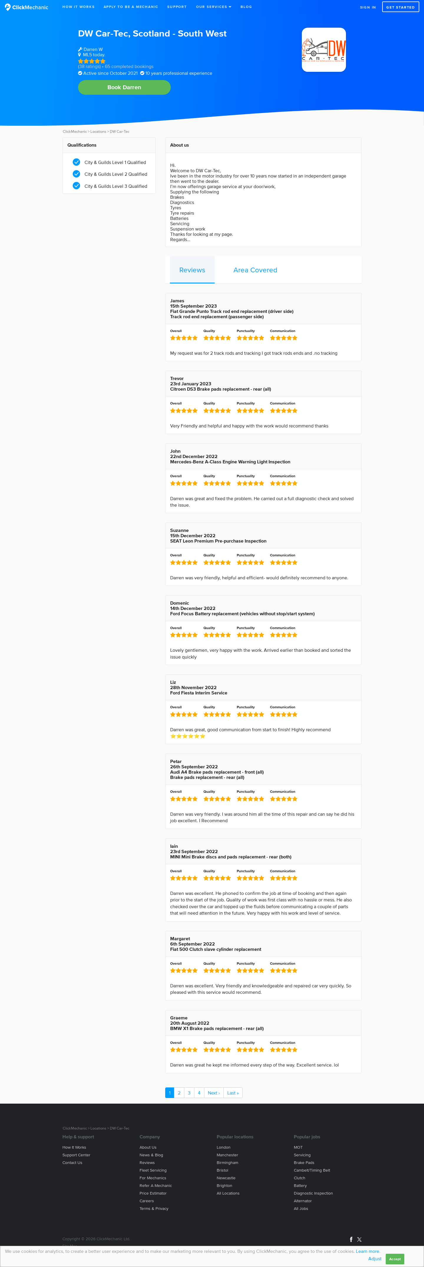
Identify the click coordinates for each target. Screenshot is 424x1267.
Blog (246, 7)
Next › (214, 1092)
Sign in (368, 7)
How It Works (78, 7)
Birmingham (227, 1162)
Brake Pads (304, 1162)
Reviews (192, 270)
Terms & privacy (154, 1208)
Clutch (299, 1178)
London (224, 1147)
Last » (233, 1092)
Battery (300, 1185)
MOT (298, 1147)
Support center (76, 1155)
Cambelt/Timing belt (312, 1170)
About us (148, 1147)
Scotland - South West (180, 33)
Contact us (72, 1162)
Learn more (367, 1251)
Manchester (227, 1155)
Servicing (302, 1155)
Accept (395, 1259)
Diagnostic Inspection (313, 1193)
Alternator (303, 1201)
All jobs (301, 1208)
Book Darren (124, 87)
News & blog (151, 1155)
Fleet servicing (153, 1170)
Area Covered (255, 270)
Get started (400, 7)
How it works (74, 1147)
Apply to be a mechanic (131, 7)
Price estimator (153, 1193)
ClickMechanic (75, 131)
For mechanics (153, 1178)
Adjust (375, 1258)
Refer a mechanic (156, 1185)
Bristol (222, 1170)
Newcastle (226, 1178)
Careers (147, 1201)
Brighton (224, 1185)
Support (177, 7)
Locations (98, 131)
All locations (228, 1193)
